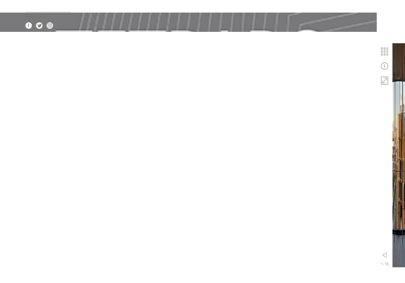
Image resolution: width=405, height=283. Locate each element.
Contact (32, 95)
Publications (36, 87)
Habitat (32, 123)
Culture (32, 131)
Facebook (28, 263)
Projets (32, 64)
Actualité (33, 56)
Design (31, 186)
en (33, 230)
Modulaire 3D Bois (41, 170)
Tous (29, 115)
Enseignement (38, 147)
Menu (100, 255)
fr (26, 230)
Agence (32, 72)
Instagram (49, 263)
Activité (32, 139)
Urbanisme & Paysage (45, 178)
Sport (30, 162)
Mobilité (32, 194)
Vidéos (31, 80)
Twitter (39, 263)
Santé (30, 155)
